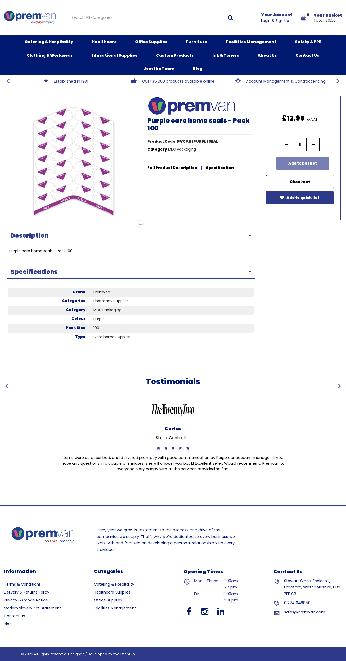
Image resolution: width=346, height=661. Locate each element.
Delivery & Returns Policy (26, 592)
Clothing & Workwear (50, 55)
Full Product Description (172, 167)
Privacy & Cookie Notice (26, 600)
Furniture (196, 41)
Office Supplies (151, 41)
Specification (220, 167)
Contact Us (307, 55)
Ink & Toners (225, 55)
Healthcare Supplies (112, 592)
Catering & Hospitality (49, 41)
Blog (198, 68)
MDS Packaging (182, 149)
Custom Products (175, 55)
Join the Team (159, 68)
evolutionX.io (124, 654)
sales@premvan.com (304, 612)
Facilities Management (251, 41)
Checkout (300, 181)
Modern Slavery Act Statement (32, 608)
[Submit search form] (230, 17)
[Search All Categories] (152, 18)
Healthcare (104, 41)
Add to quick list (299, 197)
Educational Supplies (114, 55)
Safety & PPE (308, 41)
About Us (267, 55)
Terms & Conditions (22, 584)
